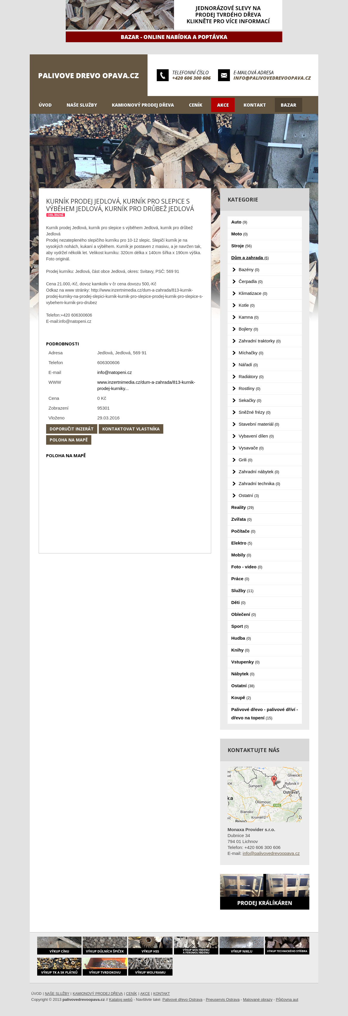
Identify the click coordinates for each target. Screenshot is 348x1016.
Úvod (45, 105)
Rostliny (250, 388)
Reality (242, 507)
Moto (239, 233)
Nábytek (243, 673)
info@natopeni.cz (114, 372)
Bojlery (248, 328)
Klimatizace (253, 293)
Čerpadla (251, 281)
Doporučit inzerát (72, 429)
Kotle (247, 305)
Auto (239, 221)
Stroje (241, 245)
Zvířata (241, 519)
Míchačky (251, 352)
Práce (240, 578)
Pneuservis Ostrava (222, 999)
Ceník (195, 105)
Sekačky (250, 400)
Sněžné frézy (255, 412)
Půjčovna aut (287, 999)
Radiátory (251, 376)
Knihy (240, 649)
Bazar (288, 105)
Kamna (249, 317)
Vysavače (251, 447)
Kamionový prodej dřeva (143, 105)
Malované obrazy (257, 999)
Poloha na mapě (69, 440)
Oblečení (243, 614)
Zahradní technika (259, 483)
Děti (238, 602)
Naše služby (82, 105)
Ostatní (249, 495)
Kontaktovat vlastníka (131, 429)
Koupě (241, 697)
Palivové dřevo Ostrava (182, 999)
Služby (242, 590)
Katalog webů (121, 999)
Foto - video (246, 566)
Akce (223, 105)
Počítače (243, 531)
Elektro (241, 542)
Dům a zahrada (250, 257)
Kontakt (255, 105)
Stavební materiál (259, 424)
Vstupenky (245, 661)
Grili (246, 459)
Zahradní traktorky (260, 340)
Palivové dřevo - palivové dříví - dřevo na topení (264, 713)
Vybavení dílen (256, 435)
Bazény (249, 269)
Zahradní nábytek (259, 471)
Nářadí (248, 364)
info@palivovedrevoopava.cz (272, 78)
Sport (240, 626)
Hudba (241, 638)
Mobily (241, 554)
